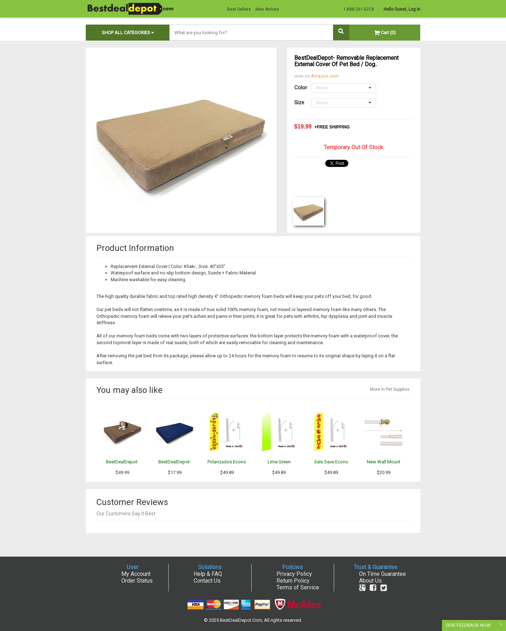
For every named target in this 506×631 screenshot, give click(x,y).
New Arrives (267, 9)
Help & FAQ (208, 573)
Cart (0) (385, 32)
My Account (136, 573)
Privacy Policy (294, 573)
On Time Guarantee (382, 573)
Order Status (137, 580)
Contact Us (207, 580)
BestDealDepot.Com (241, 620)
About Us (370, 580)
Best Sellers (239, 9)
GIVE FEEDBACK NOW (468, 625)
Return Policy (293, 580)
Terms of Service (297, 587)
